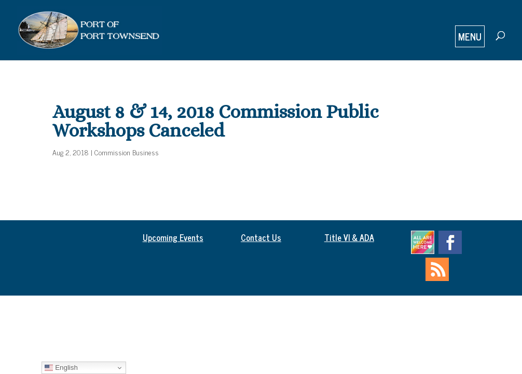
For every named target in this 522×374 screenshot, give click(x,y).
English (61, 368)
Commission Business (126, 152)
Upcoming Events (173, 237)
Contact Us (261, 237)
